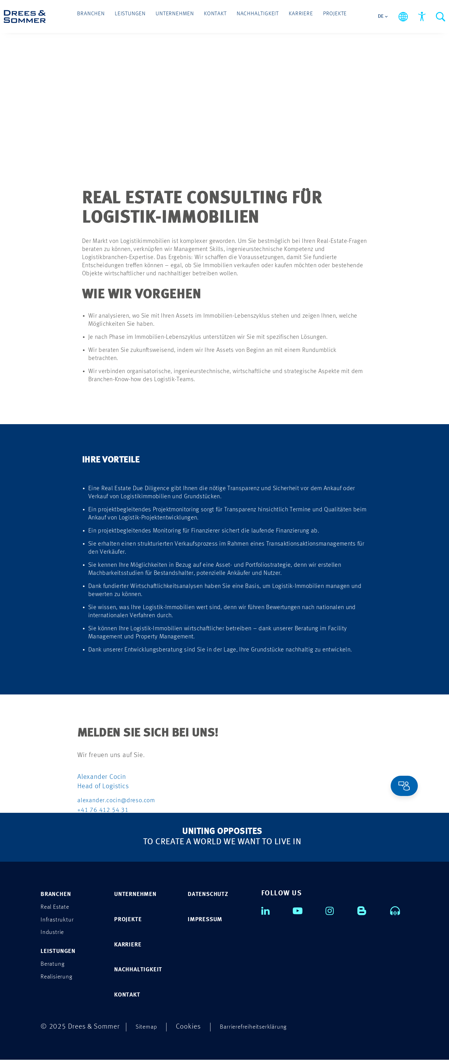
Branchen (106, 16)
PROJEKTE (130, 919)
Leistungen (140, 16)
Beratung (55, 965)
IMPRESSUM (208, 919)
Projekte (319, 16)
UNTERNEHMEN (140, 894)
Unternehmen (179, 16)
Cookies (192, 1027)
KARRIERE (130, 945)
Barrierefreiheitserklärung (263, 1027)
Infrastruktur (60, 920)
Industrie (54, 933)
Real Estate (58, 907)
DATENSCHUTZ (212, 894)
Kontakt (214, 16)
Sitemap (148, 1027)
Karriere (290, 16)
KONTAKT (130, 996)
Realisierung (60, 978)
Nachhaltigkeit (252, 16)
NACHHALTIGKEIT (143, 970)
